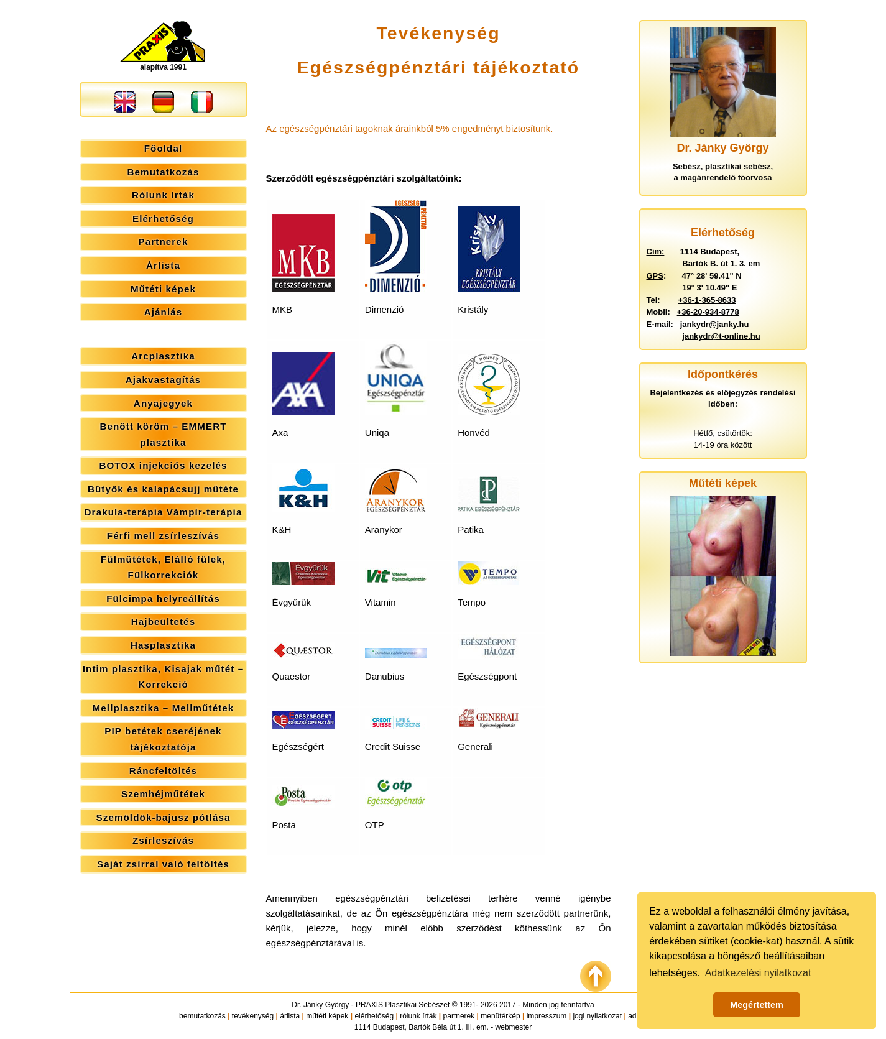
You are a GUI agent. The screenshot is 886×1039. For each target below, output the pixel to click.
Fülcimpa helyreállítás (163, 598)
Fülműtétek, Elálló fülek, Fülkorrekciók (163, 567)
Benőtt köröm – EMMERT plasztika (162, 434)
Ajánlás (163, 312)
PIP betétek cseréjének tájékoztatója (162, 739)
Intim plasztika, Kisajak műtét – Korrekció (163, 676)
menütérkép (500, 1016)
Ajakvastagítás (163, 379)
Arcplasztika (163, 356)
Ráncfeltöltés (163, 770)
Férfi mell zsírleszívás (163, 535)
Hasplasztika (163, 645)
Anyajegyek (163, 403)
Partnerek (163, 241)
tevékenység (253, 1016)
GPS (655, 275)
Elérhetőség (163, 218)
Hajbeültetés (163, 621)
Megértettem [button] (756, 1005)
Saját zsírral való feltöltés (163, 864)
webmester (514, 1027)
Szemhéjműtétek (163, 793)
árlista (290, 1016)
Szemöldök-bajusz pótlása (163, 817)
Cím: (656, 251)
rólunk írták (418, 1016)
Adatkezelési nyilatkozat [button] (758, 972)
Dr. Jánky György (320, 1004)
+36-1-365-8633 (707, 300)
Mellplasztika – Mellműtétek (163, 708)
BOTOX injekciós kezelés (163, 465)
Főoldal (163, 148)
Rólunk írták (163, 195)
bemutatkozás (202, 1016)
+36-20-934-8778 (708, 311)
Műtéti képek (163, 289)
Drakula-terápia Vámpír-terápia (163, 512)
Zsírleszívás (163, 840)
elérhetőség (374, 1016)
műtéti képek (327, 1016)
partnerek (459, 1016)
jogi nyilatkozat (597, 1016)
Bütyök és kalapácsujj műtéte (163, 489)
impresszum (547, 1016)
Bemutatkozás (163, 172)
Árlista (163, 265)
